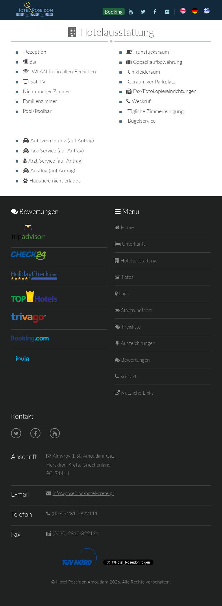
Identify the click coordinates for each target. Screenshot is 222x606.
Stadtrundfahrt (136, 310)
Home (126, 227)
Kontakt (127, 376)
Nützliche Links (136, 393)
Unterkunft (133, 244)
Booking (114, 12)
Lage (123, 293)
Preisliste (130, 327)
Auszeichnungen (137, 343)
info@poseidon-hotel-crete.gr (83, 493)
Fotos (126, 277)
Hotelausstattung (137, 261)
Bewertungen (135, 360)
